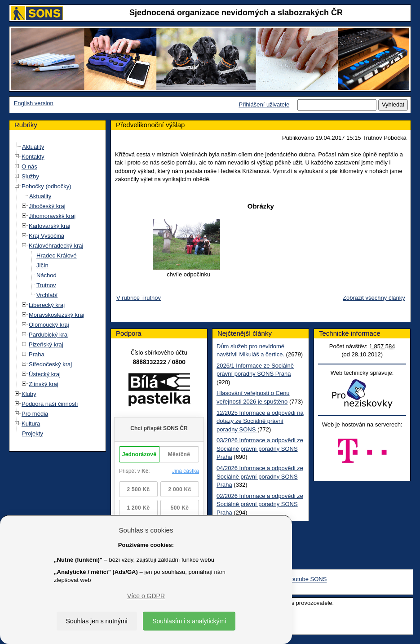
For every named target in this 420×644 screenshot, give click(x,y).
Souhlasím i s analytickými (189, 621)
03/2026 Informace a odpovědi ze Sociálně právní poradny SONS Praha (260, 448)
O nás (29, 166)
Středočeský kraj (50, 364)
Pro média (35, 413)
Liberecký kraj (47, 305)
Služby (30, 176)
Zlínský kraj (43, 384)
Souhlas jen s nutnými (97, 621)
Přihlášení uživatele (264, 104)
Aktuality (33, 146)
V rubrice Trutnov (138, 297)
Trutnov (46, 285)
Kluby (29, 394)
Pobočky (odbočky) (46, 186)
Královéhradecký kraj (56, 245)
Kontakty (33, 156)
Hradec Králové (56, 255)
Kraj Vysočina (46, 235)
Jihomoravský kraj (52, 216)
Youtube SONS (307, 579)
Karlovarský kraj (49, 225)
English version (33, 103)
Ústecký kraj (45, 374)
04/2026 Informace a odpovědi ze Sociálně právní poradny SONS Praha (260, 476)
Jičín (42, 265)
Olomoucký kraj (49, 324)
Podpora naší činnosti (50, 403)
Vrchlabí (46, 295)
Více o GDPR (146, 596)
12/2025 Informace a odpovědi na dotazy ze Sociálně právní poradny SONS (260, 421)
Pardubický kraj (49, 334)
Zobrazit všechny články (374, 297)
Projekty (32, 433)
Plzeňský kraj (46, 344)
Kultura (31, 423)
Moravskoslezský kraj (56, 314)
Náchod (46, 275)
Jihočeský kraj (47, 206)
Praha (36, 354)
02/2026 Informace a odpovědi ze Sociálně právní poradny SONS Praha (260, 504)
